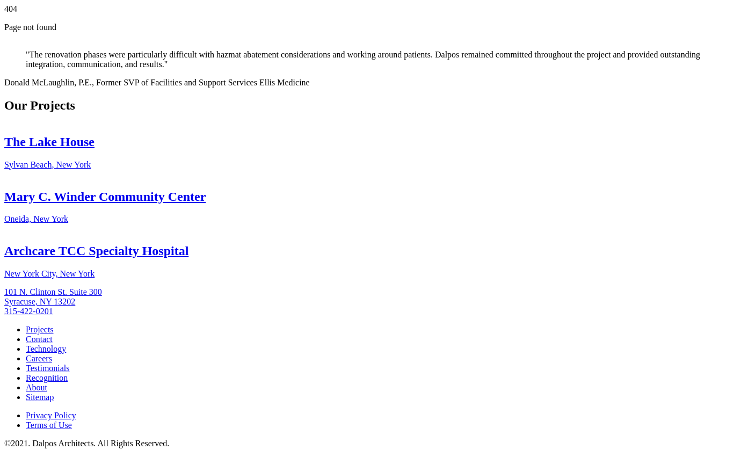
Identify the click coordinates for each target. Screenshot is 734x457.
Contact (39, 339)
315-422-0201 (28, 311)
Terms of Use (49, 425)
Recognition (47, 377)
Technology (46, 348)
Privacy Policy (51, 415)
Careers (39, 358)
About (36, 387)
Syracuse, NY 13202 (39, 301)
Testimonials (48, 368)
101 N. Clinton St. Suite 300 (53, 291)
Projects (40, 329)
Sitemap (40, 397)
